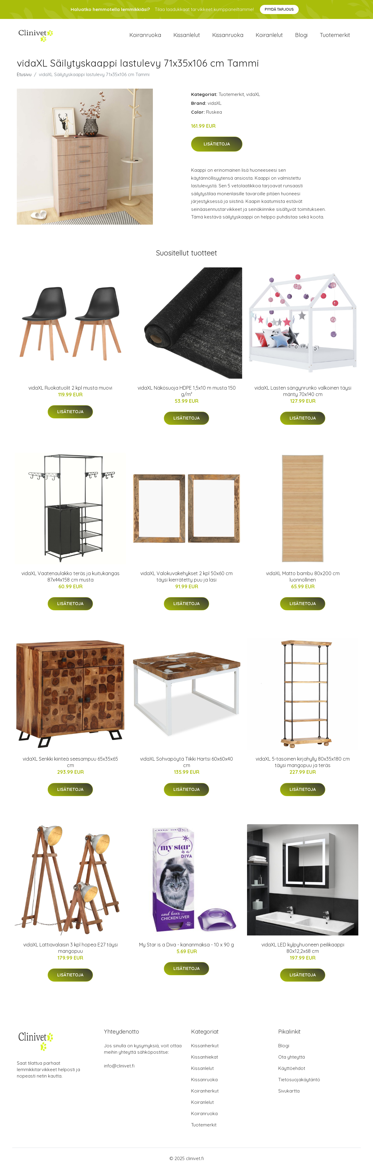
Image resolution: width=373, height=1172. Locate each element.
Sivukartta (289, 1094)
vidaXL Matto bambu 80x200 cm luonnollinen (303, 579)
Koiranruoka (145, 36)
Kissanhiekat (204, 1060)
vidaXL (253, 97)
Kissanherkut (205, 1049)
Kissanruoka (227, 36)
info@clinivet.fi (119, 1069)
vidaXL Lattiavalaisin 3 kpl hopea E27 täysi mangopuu (70, 951)
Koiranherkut (205, 1094)
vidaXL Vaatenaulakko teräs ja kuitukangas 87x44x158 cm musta (70, 579)
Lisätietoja (217, 147)
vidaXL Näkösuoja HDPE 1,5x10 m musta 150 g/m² (187, 394)
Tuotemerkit (335, 36)
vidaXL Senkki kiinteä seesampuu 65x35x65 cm (70, 765)
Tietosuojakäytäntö (299, 1083)
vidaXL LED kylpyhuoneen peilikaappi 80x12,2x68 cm (302, 951)
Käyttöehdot (291, 1071)
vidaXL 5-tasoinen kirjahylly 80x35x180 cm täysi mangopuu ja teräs (303, 765)
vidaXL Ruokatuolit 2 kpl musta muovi (70, 391)
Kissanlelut (186, 36)
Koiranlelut (269, 36)
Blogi (301, 36)
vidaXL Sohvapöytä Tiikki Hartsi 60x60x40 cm (186, 765)
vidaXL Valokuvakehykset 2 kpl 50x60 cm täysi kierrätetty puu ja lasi (186, 579)
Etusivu (24, 77)
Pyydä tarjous (279, 9)
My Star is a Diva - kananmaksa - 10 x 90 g (186, 948)
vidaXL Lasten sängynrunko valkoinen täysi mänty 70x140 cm (302, 394)
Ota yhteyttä (291, 1060)
